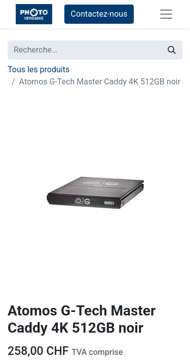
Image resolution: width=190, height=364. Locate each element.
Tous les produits (38, 69)
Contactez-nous (99, 14)
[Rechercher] (171, 50)
